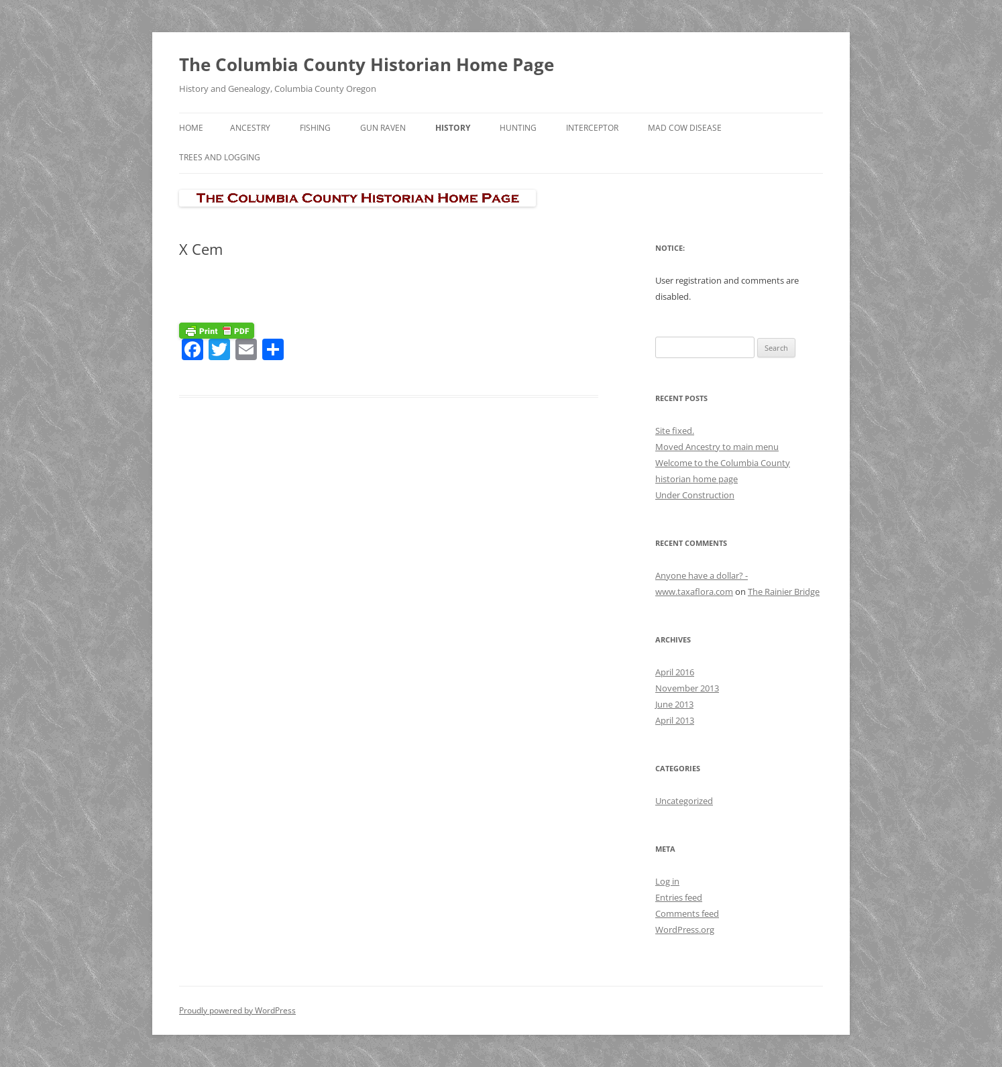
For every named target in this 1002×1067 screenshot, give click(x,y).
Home (191, 127)
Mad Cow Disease (685, 127)
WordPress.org (684, 929)
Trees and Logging (219, 157)
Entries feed (678, 897)
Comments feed (687, 913)
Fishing (315, 127)
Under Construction (694, 495)
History (452, 127)
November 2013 (687, 688)
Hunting (518, 127)
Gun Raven (383, 127)
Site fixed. (674, 431)
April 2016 (674, 672)
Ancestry (250, 127)
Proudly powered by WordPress (237, 1010)
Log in (667, 881)
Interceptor (592, 127)
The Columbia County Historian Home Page (366, 64)
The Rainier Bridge (784, 591)
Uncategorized (684, 801)
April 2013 (674, 720)
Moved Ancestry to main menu (717, 447)
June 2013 (674, 704)
